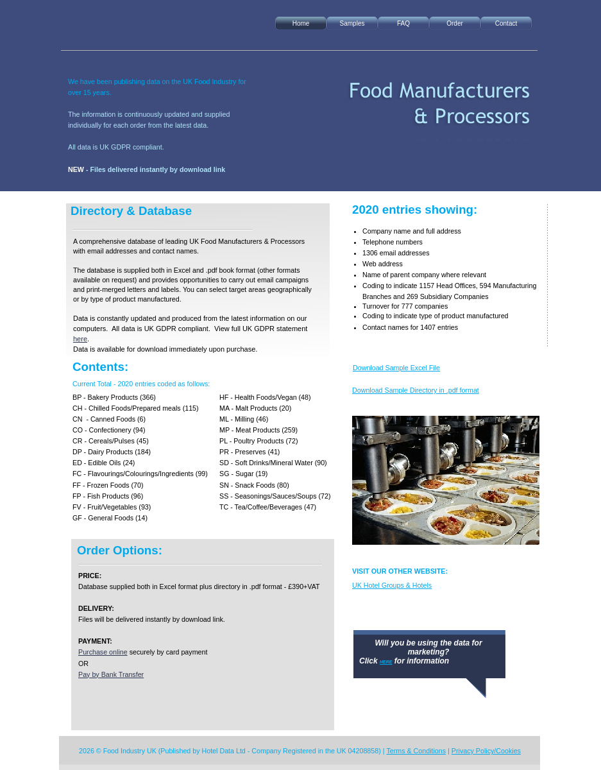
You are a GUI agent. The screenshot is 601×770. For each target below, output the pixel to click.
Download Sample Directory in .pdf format (415, 390)
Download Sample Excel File (396, 368)
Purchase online (103, 652)
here (80, 339)
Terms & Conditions (416, 751)
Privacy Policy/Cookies (486, 751)
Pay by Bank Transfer (111, 674)
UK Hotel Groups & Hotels (392, 585)
